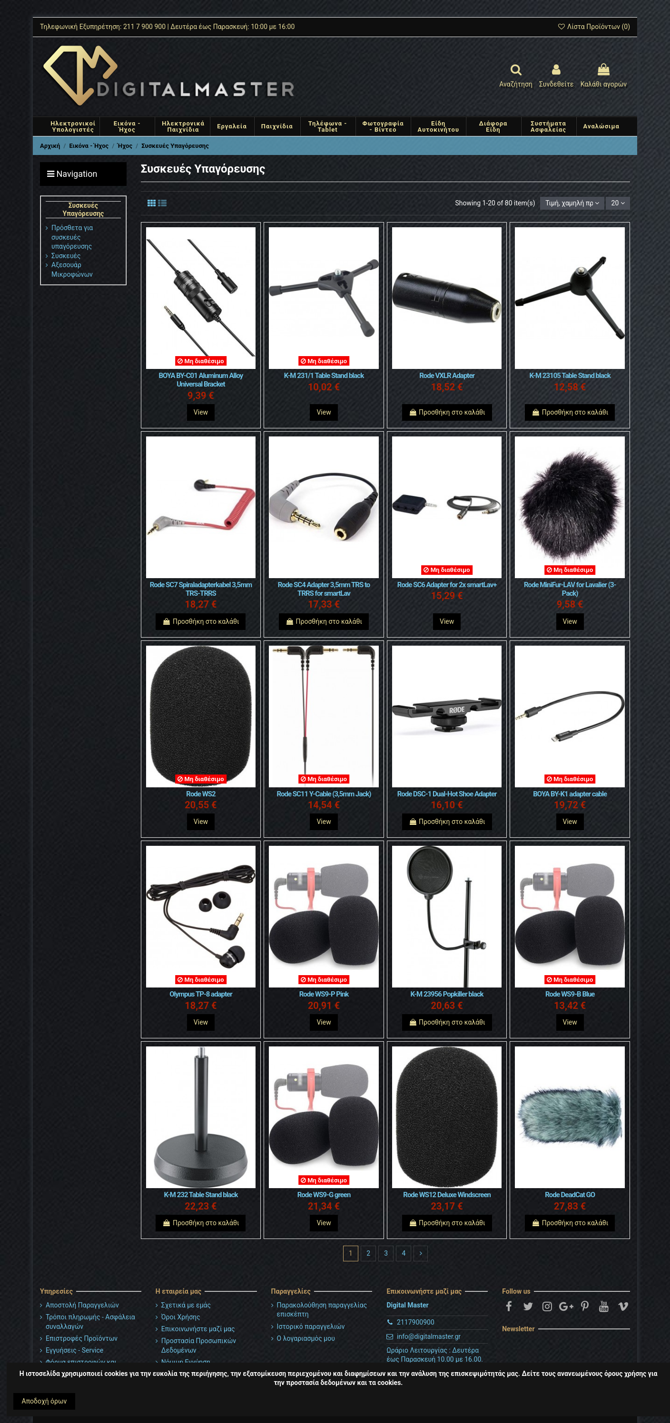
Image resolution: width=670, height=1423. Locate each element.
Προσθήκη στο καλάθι (447, 412)
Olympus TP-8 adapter (200, 994)
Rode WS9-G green (324, 1195)
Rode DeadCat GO (570, 1195)
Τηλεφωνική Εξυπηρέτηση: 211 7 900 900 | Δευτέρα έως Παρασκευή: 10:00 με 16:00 (167, 26)
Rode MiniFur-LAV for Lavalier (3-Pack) (570, 589)
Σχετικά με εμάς (186, 1305)
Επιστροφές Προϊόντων (82, 1338)
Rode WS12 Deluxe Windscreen (447, 1195)
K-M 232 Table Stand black (200, 1195)
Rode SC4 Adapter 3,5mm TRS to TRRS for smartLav (324, 589)
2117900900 (415, 1322)
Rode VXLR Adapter (446, 375)
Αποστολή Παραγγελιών (82, 1305)
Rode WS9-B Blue (570, 994)
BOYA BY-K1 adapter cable (570, 794)
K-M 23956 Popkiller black (447, 994)
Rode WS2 (200, 794)
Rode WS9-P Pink (324, 994)
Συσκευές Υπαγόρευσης (83, 209)
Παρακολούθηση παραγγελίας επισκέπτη (322, 1309)
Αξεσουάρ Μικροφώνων (72, 269)
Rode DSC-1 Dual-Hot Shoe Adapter (447, 794)
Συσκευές (66, 256)
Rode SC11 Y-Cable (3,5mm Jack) (323, 794)
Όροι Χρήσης (180, 1317)
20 (618, 203)
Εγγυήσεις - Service (74, 1350)
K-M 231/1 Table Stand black (324, 375)
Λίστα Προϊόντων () (593, 26)
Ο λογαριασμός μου (306, 1338)
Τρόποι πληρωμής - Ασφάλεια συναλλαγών (90, 1321)
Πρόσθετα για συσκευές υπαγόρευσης (72, 237)
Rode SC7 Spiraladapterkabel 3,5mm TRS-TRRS (201, 589)
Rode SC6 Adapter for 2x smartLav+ (447, 585)
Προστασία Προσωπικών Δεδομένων (198, 1345)
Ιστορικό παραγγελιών (311, 1326)
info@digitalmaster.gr (429, 1336)
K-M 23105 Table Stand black (570, 375)
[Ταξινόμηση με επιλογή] (572, 203)
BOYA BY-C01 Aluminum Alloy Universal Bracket (201, 379)
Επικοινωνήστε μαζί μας (198, 1329)
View (201, 412)
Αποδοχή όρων (44, 1401)
